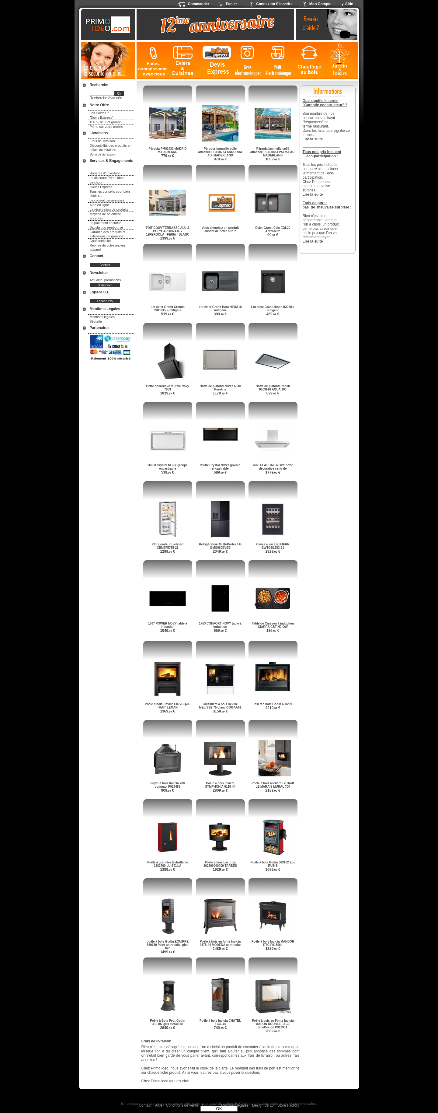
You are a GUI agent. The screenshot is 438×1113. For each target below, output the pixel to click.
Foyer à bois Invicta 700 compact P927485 (168, 785)
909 (167, 790)
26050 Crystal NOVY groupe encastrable (168, 467)
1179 (220, 393)
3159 (220, 711)
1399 (167, 238)
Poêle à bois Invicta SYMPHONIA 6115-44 (220, 785)
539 (167, 472)
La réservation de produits (109, 209)
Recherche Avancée (106, 98)
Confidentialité (100, 241)
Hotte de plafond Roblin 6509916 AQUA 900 (273, 387)
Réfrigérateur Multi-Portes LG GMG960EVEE (220, 546)
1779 (272, 472)
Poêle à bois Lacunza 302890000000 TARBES (220, 864)
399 (220, 314)
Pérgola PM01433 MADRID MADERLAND (167, 150)
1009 (272, 159)
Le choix (96, 182)
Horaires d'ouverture (105, 173)
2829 (272, 551)
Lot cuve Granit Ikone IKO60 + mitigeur (273, 308)
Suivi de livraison (102, 154)
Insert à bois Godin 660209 (273, 704)
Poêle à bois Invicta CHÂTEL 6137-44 (220, 1022)
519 (167, 314)
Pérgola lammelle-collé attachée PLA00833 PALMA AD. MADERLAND (272, 152)
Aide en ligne (99, 205)
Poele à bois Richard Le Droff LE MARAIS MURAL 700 (273, 785)
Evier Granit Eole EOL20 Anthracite (272, 229)
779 (167, 156)
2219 (272, 708)
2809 (220, 790)
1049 (167, 630)
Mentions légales (102, 317)
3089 (272, 869)
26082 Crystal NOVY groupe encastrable (220, 467)
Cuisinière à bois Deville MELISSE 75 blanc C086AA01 (220, 705)
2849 (167, 1028)
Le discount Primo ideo (107, 178)
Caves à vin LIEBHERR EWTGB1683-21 (273, 546)
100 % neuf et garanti (106, 122)
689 (220, 472)
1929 (220, 869)
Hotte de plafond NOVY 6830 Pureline (220, 387)
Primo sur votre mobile (106, 126)
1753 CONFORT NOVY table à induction (220, 625)
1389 (167, 869)
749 (220, 1028)
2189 (272, 790)
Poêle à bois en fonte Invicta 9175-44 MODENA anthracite (220, 943)
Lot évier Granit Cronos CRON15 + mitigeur (168, 308)
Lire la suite (313, 241)
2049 (220, 551)
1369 (167, 711)
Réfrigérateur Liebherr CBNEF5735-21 (167, 546)
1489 (220, 949)
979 (220, 159)
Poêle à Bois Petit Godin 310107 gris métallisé (167, 1022)
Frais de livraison (102, 141)
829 (273, 393)
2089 (272, 1031)
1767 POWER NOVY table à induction (167, 625)
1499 (167, 952)
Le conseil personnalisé (107, 200)
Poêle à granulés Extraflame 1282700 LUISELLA (167, 864)
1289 (272, 949)
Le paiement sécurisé (106, 223)
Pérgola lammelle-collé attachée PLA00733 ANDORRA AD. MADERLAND (220, 152)
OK (219, 1108)
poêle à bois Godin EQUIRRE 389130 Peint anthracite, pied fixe (168, 945)
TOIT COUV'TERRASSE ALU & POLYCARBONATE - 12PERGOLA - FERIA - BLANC (167, 231)
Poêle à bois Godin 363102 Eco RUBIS (272, 864)
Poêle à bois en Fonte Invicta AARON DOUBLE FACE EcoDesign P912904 (273, 1024)
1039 (167, 393)
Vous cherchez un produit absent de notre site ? (220, 229)
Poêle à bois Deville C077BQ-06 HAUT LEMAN (167, 705)
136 (273, 630)
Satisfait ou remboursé (106, 227)
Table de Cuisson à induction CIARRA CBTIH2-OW (273, 625)
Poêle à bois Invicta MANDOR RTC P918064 (273, 943)
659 (220, 630)
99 (272, 235)
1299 (167, 551)
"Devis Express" (101, 117)
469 (273, 314)
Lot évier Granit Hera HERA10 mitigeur (220, 308)
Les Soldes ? (99, 113)
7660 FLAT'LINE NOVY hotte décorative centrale (272, 467)
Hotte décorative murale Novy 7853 (167, 387)
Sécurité (96, 321)
